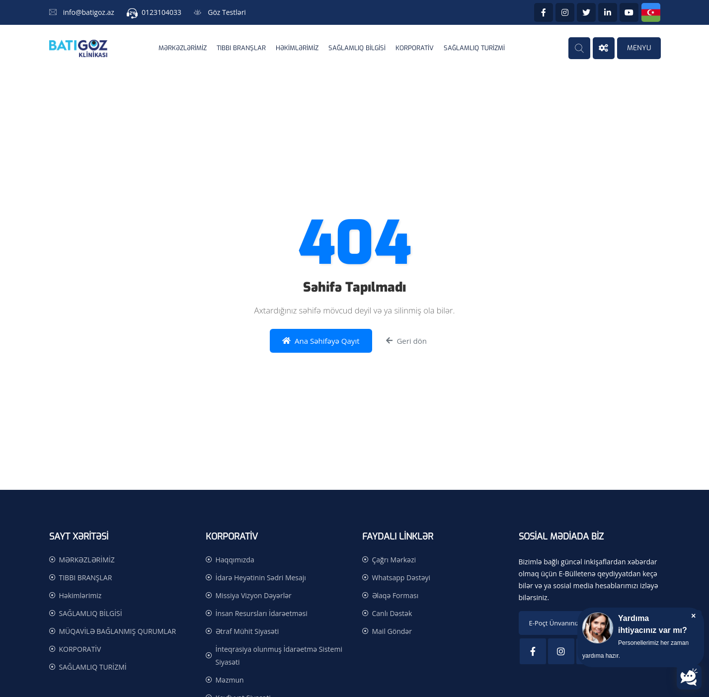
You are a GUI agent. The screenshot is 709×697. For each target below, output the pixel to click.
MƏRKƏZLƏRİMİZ (182, 48)
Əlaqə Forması (395, 595)
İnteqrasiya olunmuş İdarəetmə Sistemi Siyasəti (279, 655)
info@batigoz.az (88, 12)
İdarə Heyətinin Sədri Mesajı (261, 577)
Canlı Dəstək (392, 613)
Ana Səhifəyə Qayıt (321, 341)
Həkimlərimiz (297, 48)
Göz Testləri (227, 12)
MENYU (639, 48)
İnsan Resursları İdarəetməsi (262, 613)
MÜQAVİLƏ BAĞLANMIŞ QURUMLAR (117, 631)
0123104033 (161, 12)
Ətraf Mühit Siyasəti (247, 631)
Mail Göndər (392, 631)
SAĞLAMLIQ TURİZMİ (474, 48)
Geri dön (406, 341)
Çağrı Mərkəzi (394, 559)
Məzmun (230, 680)
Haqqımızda (235, 559)
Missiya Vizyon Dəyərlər (254, 595)
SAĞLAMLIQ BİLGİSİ (357, 48)
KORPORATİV (414, 48)
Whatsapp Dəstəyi (401, 577)
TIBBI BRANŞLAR (241, 48)
